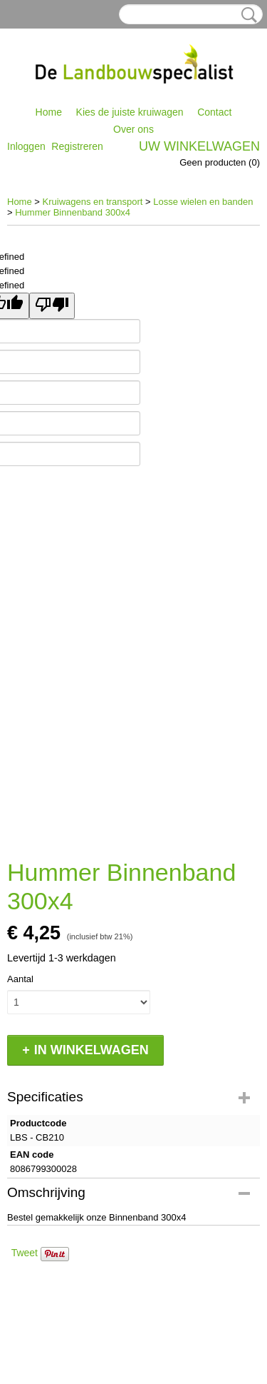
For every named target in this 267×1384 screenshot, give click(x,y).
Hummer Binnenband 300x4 (72, 212)
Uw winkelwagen (199, 146)
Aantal (20, 979)
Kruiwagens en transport (93, 201)
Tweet (24, 1252)
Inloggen (26, 146)
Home (49, 112)
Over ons (133, 129)
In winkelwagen (91, 1050)
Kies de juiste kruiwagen (130, 112)
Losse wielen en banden (203, 201)
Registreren (77, 146)
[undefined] (52, 306)
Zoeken (246, 15)
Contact (214, 112)
